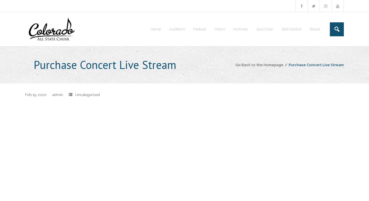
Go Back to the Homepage (259, 65)
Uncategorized (87, 95)
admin (57, 95)
